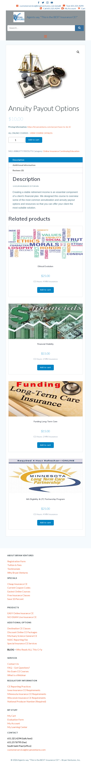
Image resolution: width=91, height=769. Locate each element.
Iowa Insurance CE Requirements (23, 690)
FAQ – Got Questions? (18, 667)
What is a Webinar (16, 675)
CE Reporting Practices (19, 686)
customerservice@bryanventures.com (26, 749)
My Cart (11, 715)
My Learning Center (17, 727)
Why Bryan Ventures (17, 572)
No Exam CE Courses (18, 671)
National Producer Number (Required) (26, 701)
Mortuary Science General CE (22, 635)
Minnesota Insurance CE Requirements (26, 694)
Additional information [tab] (24, 165)
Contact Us (13, 663)
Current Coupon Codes (18, 587)
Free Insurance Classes (18, 595)
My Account (13, 723)
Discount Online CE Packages (22, 632)
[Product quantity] (16, 140)
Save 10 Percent (15, 599)
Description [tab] (18, 160)
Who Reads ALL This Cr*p (29, 649)
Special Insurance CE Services (22, 643)
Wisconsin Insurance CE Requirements (26, 697)
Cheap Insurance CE (17, 584)
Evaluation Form (15, 719)
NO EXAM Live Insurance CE (21, 617)
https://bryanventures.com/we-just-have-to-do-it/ (49, 127)
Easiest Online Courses (18, 591)
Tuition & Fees (14, 565)
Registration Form (16, 561)
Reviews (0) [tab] (18, 170)
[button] (78, 52)
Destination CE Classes (19, 628)
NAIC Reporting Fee (17, 639)
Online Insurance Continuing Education (61, 151)
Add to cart (33, 140)
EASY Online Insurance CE (20, 613)
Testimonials (13, 568)
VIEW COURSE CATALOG (41, 133)
